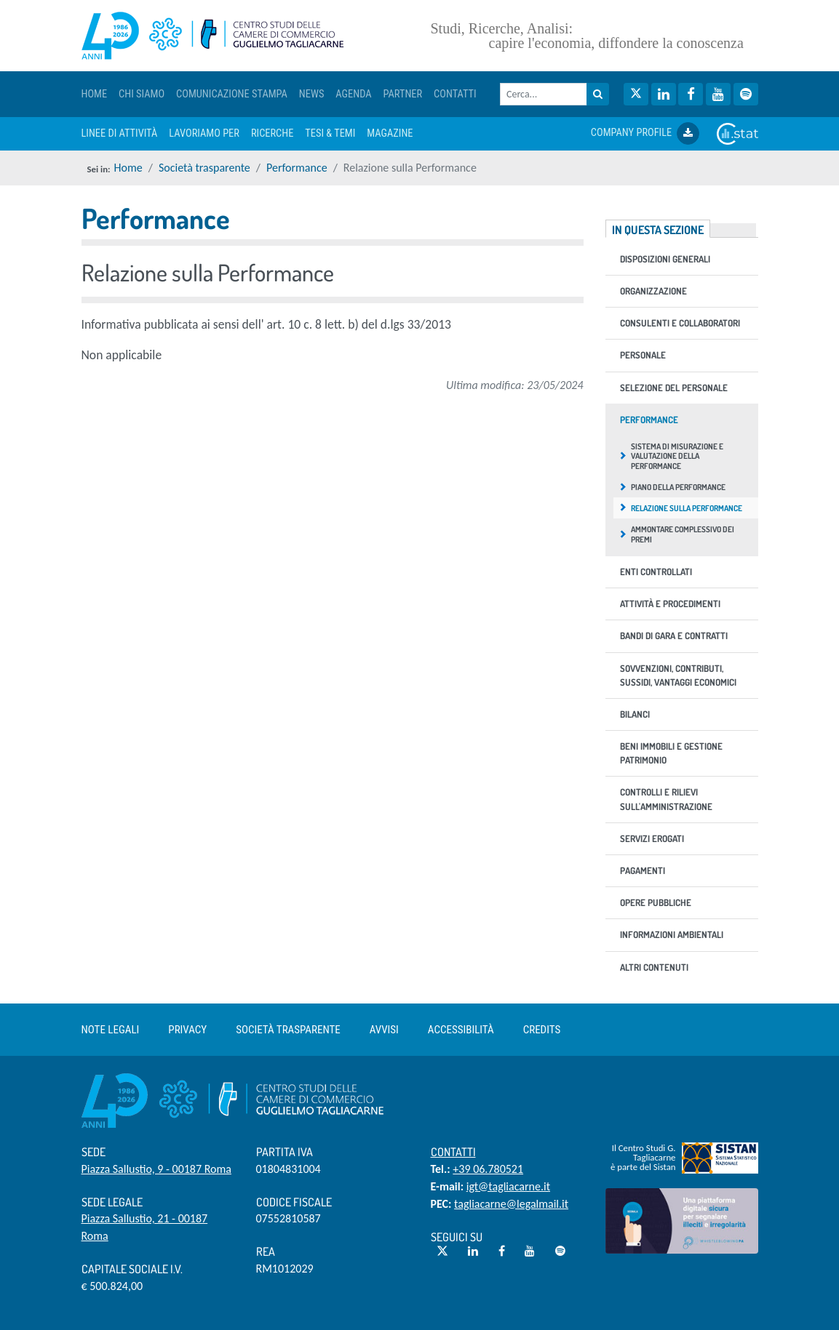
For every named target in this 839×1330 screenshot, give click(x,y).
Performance (296, 168)
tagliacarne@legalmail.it (511, 1204)
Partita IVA (284, 1152)
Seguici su (456, 1237)
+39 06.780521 (488, 1169)
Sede (93, 1152)
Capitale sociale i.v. (132, 1269)
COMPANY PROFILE (645, 133)
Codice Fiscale (294, 1202)
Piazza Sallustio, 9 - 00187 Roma (156, 1169)
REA (265, 1251)
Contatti (453, 1152)
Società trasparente (204, 168)
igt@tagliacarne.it (508, 1186)
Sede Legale (112, 1202)
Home (128, 168)
